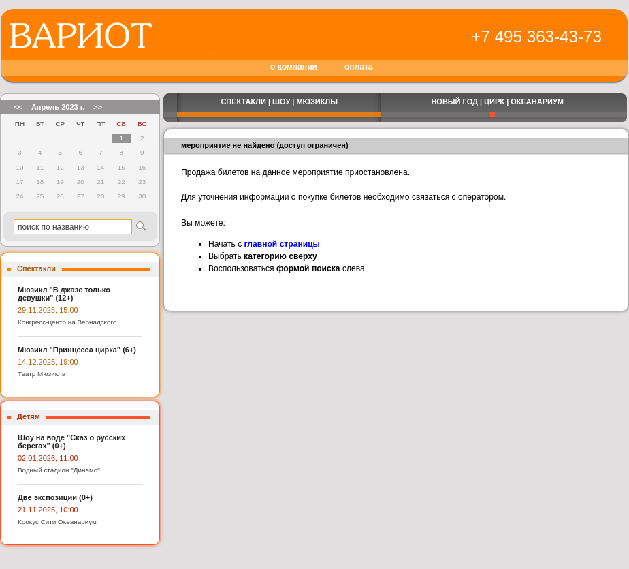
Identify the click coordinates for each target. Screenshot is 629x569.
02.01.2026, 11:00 (48, 458)
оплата (358, 67)
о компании (293, 67)
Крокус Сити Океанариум (57, 521)
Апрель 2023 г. (57, 107)
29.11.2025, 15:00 (48, 310)
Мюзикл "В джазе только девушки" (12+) (64, 294)
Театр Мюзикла (41, 374)
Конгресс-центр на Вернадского (67, 322)
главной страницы (282, 244)
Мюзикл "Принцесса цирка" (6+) (77, 349)
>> (97, 107)
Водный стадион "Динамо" (59, 470)
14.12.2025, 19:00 (48, 362)
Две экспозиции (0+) (55, 497)
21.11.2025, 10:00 (48, 510)
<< (18, 107)
